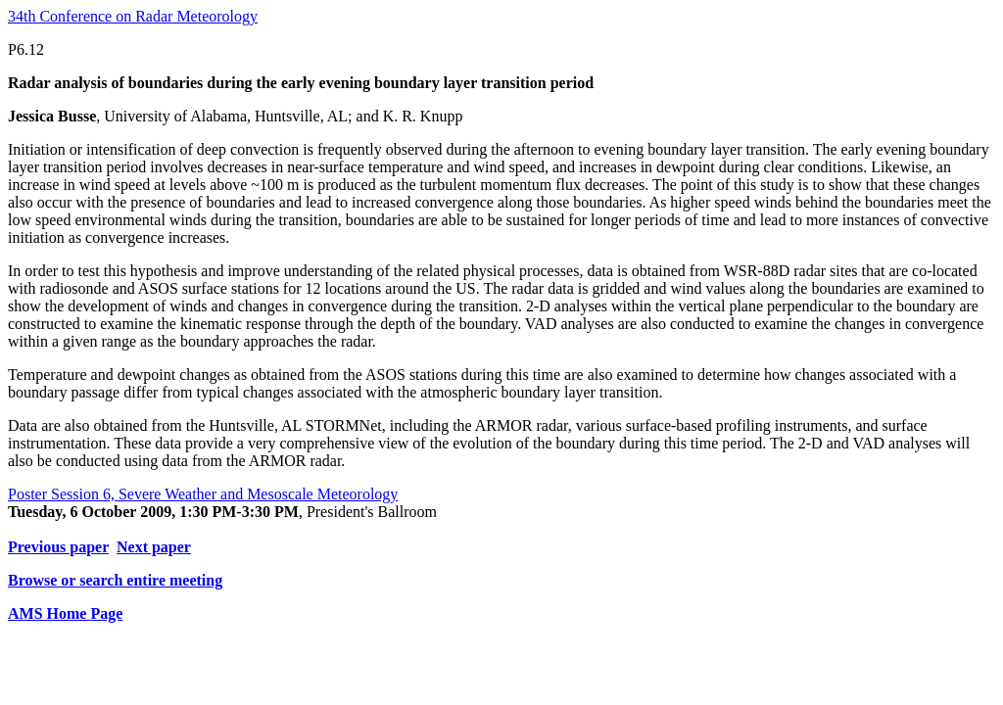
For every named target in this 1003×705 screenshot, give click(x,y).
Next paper (154, 547)
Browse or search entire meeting (115, 580)
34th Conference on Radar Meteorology (133, 16)
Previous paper (58, 547)
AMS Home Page (65, 613)
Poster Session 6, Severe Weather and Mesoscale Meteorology (203, 494)
